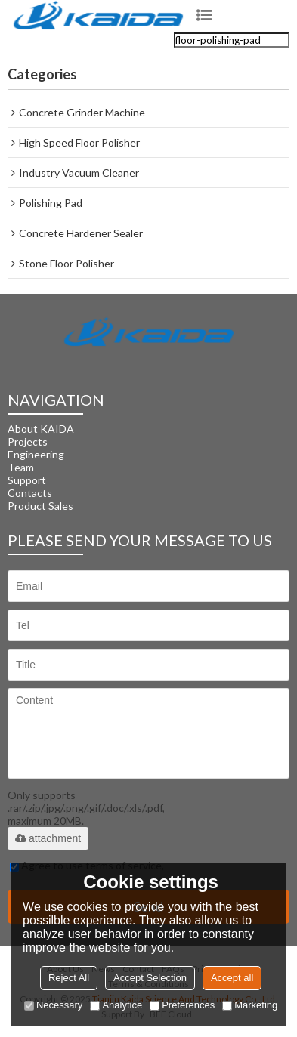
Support (27, 480)
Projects (28, 441)
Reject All (68, 977)
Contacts (30, 492)
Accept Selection (150, 977)
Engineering (36, 454)
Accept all (232, 977)
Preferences (182, 1005)
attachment (48, 838)
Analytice (116, 1005)
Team (21, 467)
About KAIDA (41, 428)
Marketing (249, 1005)
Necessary (53, 1005)
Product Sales (40, 505)
